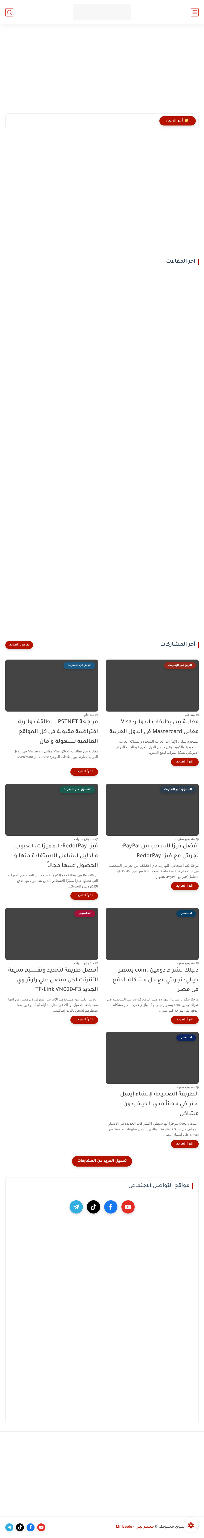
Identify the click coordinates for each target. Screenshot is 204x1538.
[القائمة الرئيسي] (195, 12)
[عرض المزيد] (19, 645)
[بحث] (9, 12)
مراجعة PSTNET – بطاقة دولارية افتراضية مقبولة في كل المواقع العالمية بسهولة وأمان (58, 732)
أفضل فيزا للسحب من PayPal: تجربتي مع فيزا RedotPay (160, 851)
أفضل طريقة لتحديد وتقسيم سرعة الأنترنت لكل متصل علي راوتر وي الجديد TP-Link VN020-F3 (53, 980)
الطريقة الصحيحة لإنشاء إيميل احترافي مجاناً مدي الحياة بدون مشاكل (159, 1104)
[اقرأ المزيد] (185, 762)
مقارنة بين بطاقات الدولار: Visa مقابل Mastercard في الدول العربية (154, 727)
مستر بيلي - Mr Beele (135, 1527)
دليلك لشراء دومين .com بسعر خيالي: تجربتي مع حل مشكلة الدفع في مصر (156, 980)
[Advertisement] (102, 72)
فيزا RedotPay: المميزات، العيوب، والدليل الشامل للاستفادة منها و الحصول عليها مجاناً (56, 856)
